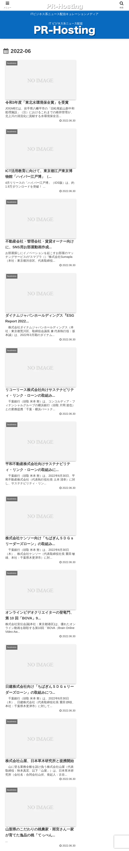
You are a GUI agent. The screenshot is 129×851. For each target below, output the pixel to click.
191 (79, 803)
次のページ (64, 788)
